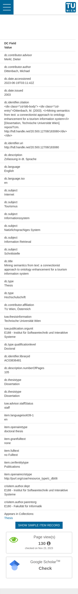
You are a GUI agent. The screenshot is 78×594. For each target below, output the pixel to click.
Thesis (8, 518)
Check (45, 568)
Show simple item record (39, 525)
